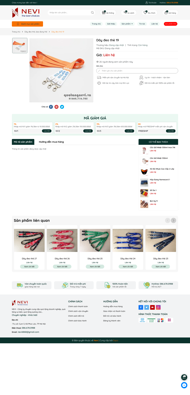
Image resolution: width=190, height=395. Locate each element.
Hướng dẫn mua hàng (113, 306)
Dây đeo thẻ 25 (95, 258)
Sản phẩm (126, 24)
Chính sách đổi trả (76, 316)
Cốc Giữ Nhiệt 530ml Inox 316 (162, 147)
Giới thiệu (111, 24)
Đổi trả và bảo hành (112, 316)
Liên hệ (154, 24)
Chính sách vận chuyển (78, 311)
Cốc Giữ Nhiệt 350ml (159, 158)
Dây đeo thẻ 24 (127, 258)
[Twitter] (146, 307)
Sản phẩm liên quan (32, 220)
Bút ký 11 (154, 201)
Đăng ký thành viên (111, 320)
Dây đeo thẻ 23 (160, 258)
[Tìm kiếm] (92, 12)
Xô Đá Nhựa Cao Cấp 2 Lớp (162, 169)
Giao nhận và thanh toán (114, 311)
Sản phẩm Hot (170, 24)
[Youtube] (152, 307)
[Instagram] (158, 307)
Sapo (115, 340)
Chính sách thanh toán (78, 306)
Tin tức (142, 24)
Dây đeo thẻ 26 (62, 258)
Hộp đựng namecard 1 (160, 179)
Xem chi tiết (29, 266)
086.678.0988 (28, 327)
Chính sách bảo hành (77, 320)
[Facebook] (141, 307)
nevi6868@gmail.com (28, 332)
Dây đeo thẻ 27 (29, 258)
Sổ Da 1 (153, 190)
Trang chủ (96, 24)
